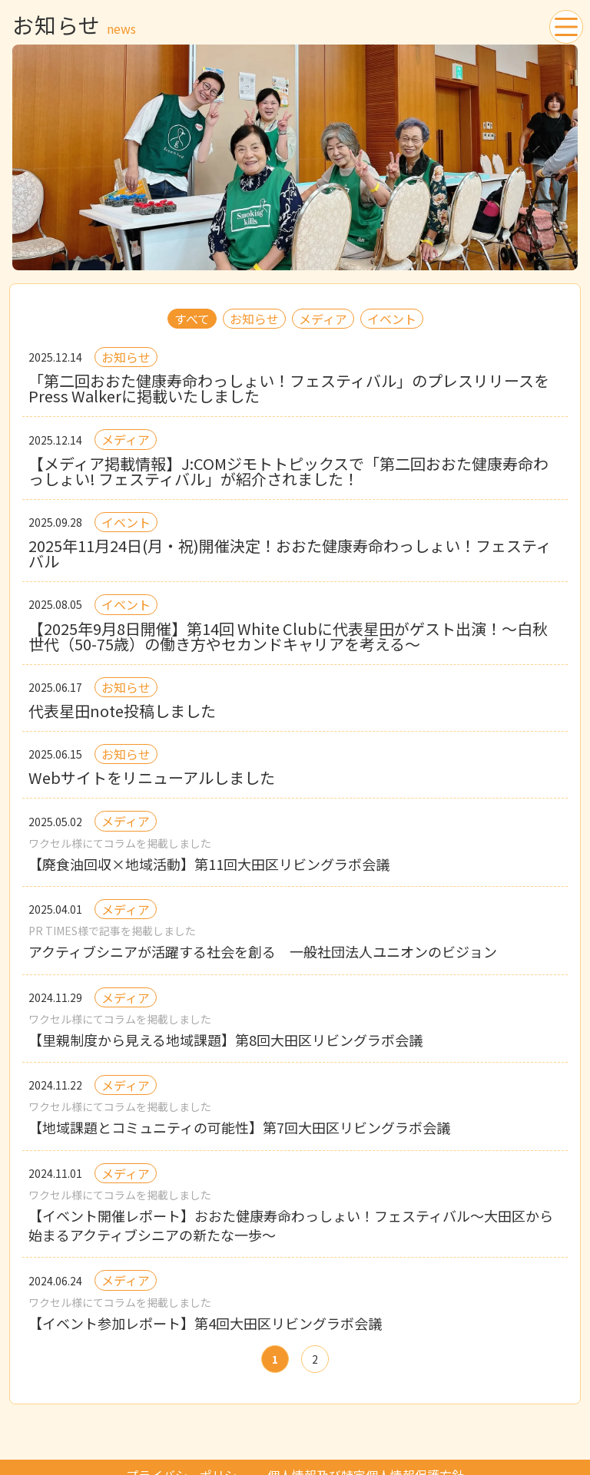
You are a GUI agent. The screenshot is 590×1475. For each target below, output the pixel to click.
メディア (323, 318)
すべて (192, 318)
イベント (391, 318)
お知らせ (254, 318)
